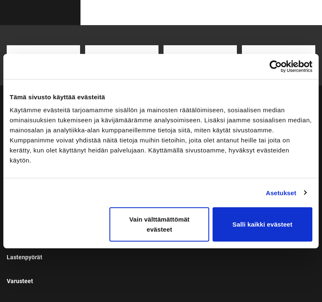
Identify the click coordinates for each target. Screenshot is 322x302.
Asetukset (281, 192)
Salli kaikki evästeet (262, 224)
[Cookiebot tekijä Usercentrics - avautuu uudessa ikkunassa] (275, 66)
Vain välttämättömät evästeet (159, 224)
